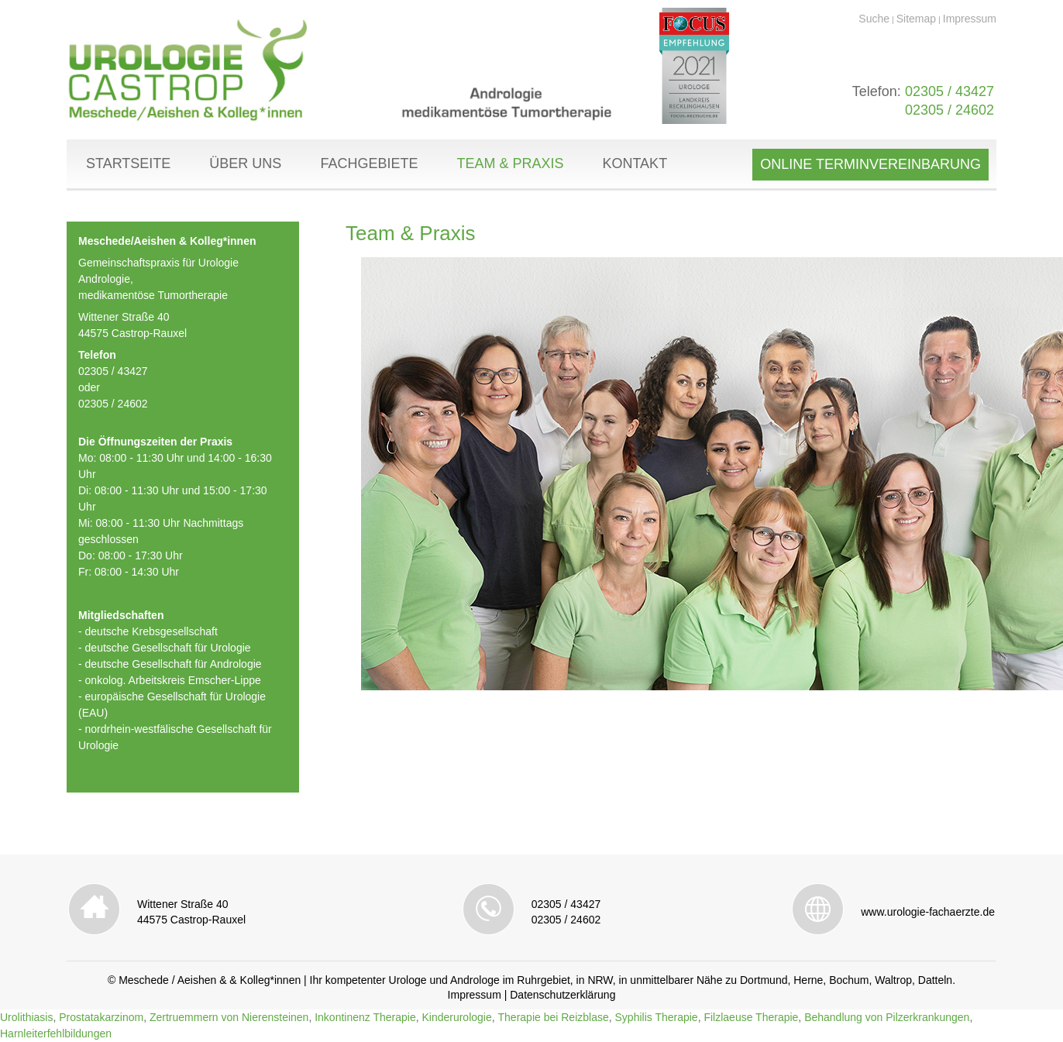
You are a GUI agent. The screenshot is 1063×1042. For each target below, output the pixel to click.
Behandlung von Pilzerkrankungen (886, 1017)
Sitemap (916, 18)
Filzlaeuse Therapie (751, 1017)
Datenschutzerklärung (562, 995)
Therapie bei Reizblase (553, 1017)
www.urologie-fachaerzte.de (928, 912)
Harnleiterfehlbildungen (56, 1033)
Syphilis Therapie (656, 1017)
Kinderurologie (456, 1017)
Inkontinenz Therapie (365, 1017)
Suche (873, 18)
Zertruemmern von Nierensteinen (229, 1017)
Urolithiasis (26, 1017)
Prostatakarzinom (101, 1017)
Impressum (969, 18)
